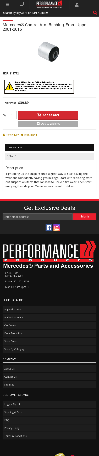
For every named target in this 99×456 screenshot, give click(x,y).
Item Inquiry (12, 134)
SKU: (6, 73)
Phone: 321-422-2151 (17, 281)
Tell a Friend (30, 134)
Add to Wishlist (50, 123)
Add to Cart (51, 115)
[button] (49, 13)
